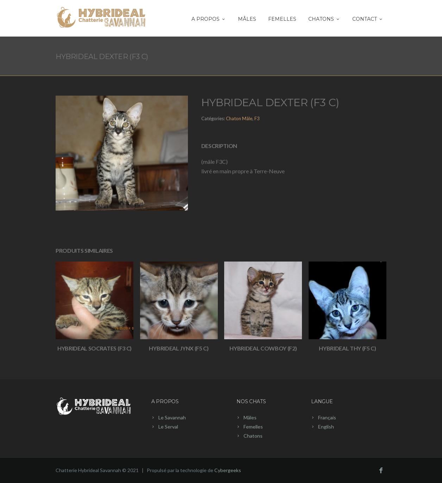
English (326, 427)
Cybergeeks (227, 470)
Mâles (247, 19)
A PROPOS (208, 19)
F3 (257, 118)
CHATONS (324, 19)
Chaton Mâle (239, 118)
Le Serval (168, 427)
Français (327, 417)
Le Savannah (172, 417)
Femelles (282, 19)
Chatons (253, 436)
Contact (367, 19)
